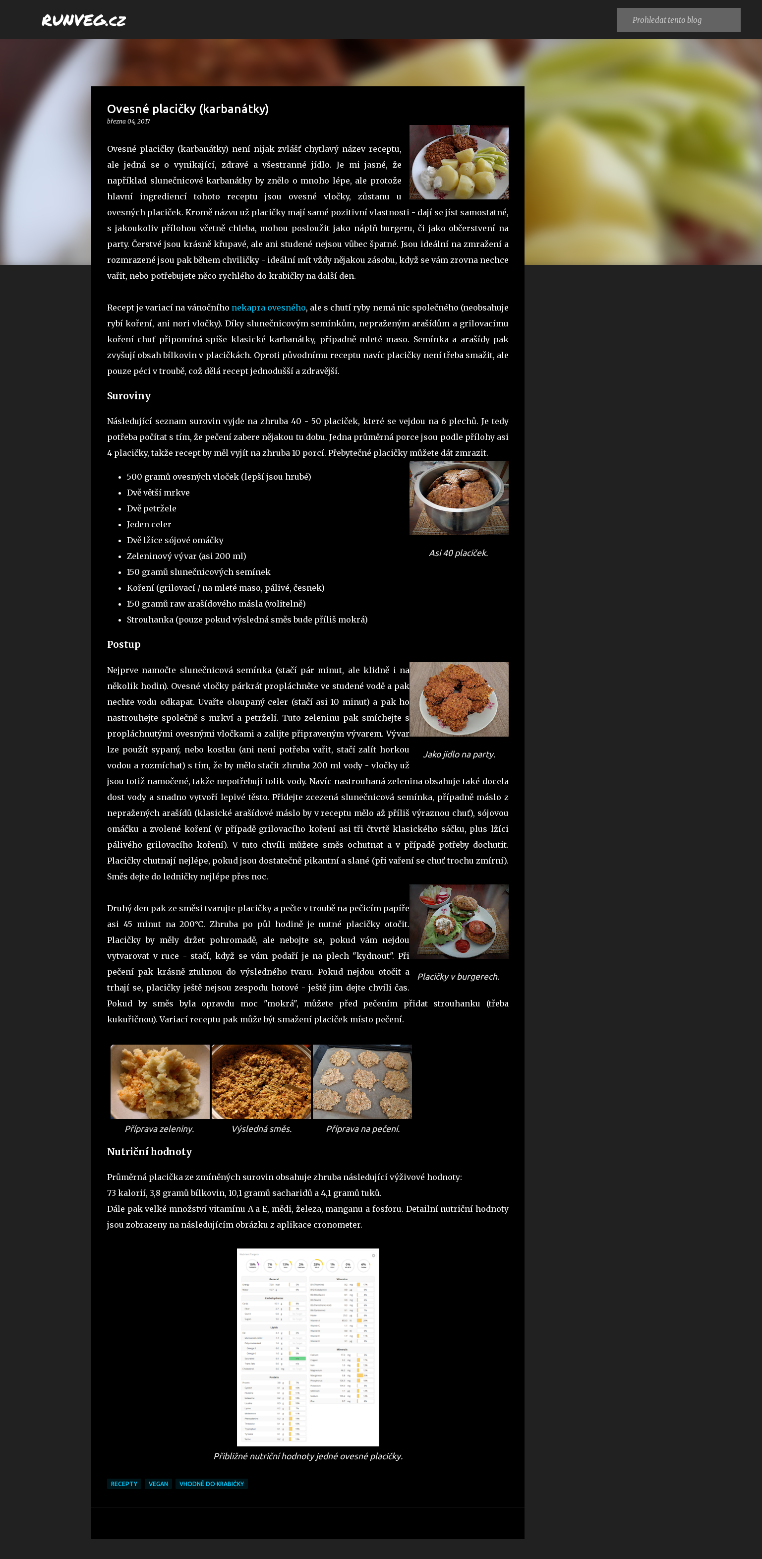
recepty (124, 1484)
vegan (158, 1484)
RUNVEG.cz (84, 19)
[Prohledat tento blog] (685, 20)
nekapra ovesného (269, 307)
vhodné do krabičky (211, 1484)
